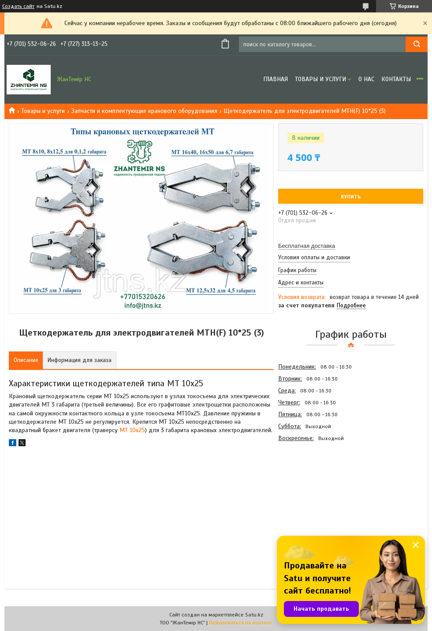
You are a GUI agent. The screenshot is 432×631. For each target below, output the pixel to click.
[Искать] (417, 44)
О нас (366, 79)
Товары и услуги (320, 79)
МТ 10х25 (132, 430)
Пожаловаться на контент (240, 623)
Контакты (396, 79)
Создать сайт (18, 6)
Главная (275, 79)
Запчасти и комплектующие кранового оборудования (144, 111)
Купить (351, 197)
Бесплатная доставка (306, 246)
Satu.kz (254, 615)
